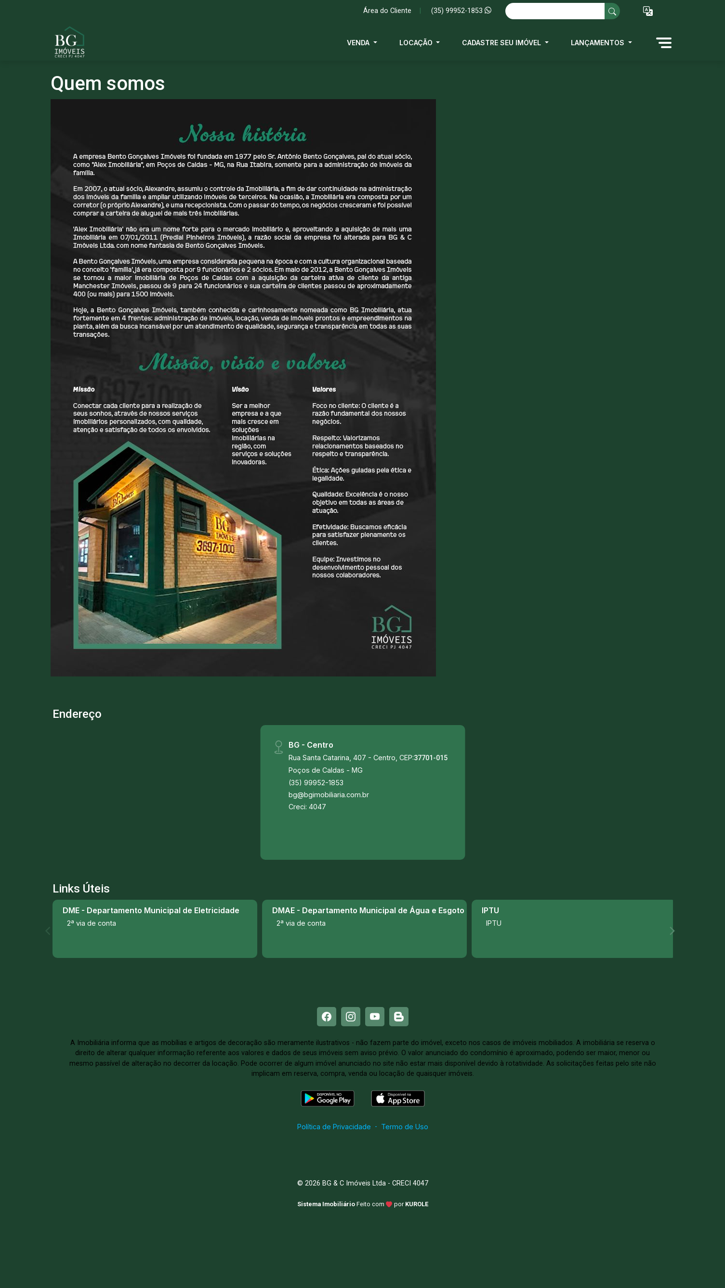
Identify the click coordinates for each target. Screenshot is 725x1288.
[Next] (671, 931)
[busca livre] (612, 11)
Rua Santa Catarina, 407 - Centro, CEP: (368, 757)
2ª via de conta (91, 923)
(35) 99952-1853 (461, 11)
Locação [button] (417, 42)
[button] (648, 11)
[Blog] (399, 1016)
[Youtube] (374, 1016)
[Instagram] (350, 1016)
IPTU (493, 923)
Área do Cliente (387, 11)
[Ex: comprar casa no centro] (555, 11)
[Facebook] (326, 1016)
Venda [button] (359, 42)
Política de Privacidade (334, 1126)
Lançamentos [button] (598, 42)
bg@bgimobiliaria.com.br (329, 795)
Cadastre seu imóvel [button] (502, 42)
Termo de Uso (404, 1126)
